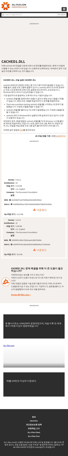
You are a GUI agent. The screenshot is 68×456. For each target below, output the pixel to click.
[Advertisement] (34, 42)
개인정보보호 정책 (34, 425)
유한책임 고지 (34, 428)
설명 (59, 136)
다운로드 (42, 210)
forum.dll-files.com (20, 294)
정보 (34, 417)
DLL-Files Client (34, 432)
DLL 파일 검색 (61, 14)
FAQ (21, 130)
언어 (64, 136)
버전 (53, 136)
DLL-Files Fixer (34, 436)
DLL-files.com (8, 345)
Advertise (34, 421)
